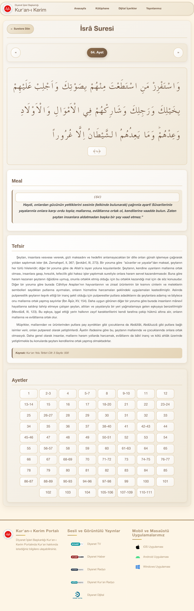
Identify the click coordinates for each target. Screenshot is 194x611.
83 (126, 470)
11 (146, 393)
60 (107, 448)
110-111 (145, 492)
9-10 (126, 393)
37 (87, 426)
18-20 (106, 404)
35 (48, 426)
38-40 (106, 426)
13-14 (28, 404)
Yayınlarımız (153, 8)
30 (107, 415)
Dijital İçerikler (128, 8)
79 (48, 470)
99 (126, 481)
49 (87, 437)
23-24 (165, 404)
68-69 (67, 459)
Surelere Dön (20, 29)
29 (87, 415)
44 (165, 426)
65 (165, 448)
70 (87, 459)
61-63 (126, 448)
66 (29, 459)
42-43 (145, 426)
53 (146, 437)
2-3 (48, 393)
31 (126, 415)
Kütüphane (102, 8)
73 (126, 459)
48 (68, 437)
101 (165, 481)
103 (68, 492)
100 (146, 481)
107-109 (126, 492)
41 (126, 426)
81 (87, 470)
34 (29, 426)
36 (68, 426)
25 (29, 415)
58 (68, 448)
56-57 (48, 448)
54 (165, 437)
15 (48, 404)
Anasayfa (80, 8)
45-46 (28, 437)
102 (48, 492)
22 (146, 404)
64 (146, 448)
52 (126, 437)
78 (29, 470)
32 (146, 415)
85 (165, 470)
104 (87, 492)
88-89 (48, 481)
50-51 (106, 437)
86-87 (28, 481)
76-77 (165, 459)
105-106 (106, 492)
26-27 (48, 415)
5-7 (87, 393)
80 (68, 470)
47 (48, 437)
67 (48, 459)
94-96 (87, 481)
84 (146, 470)
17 (87, 404)
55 (29, 448)
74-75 (145, 459)
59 (87, 448)
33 (165, 415)
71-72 (106, 459)
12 (165, 393)
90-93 (67, 481)
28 (68, 415)
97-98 (106, 481)
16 (68, 404)
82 (107, 470)
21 (126, 404)
